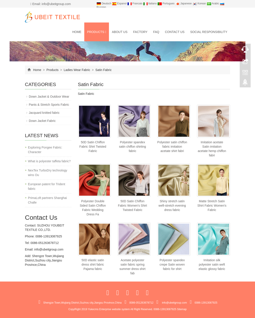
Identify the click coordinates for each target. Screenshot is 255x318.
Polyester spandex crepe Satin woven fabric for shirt (172, 264)
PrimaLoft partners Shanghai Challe (47, 200)
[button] (105, 32)
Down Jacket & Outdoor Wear (49, 96)
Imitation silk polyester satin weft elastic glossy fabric (212, 264)
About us (119, 32)
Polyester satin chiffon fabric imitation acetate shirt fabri (172, 146)
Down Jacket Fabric (42, 121)
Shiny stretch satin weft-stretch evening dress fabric (172, 205)
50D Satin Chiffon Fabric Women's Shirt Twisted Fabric (132, 205)
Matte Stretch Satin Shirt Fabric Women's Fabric (211, 205)
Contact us (174, 32)
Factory (140, 32)
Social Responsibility (208, 32)
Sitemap (182, 309)
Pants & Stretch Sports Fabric (49, 104)
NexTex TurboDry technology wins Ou (47, 173)
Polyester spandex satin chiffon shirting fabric (132, 146)
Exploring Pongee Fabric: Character (45, 150)
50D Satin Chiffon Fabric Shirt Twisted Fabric (92, 146)
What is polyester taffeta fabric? (49, 161)
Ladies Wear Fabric (77, 70)
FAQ (156, 32)
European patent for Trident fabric (46, 186)
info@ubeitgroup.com (48, 249)
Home (76, 32)
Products (96, 32)
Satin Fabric (103, 70)
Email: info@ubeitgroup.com (50, 4)
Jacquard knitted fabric (44, 112)
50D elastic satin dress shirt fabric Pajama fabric (93, 264)
